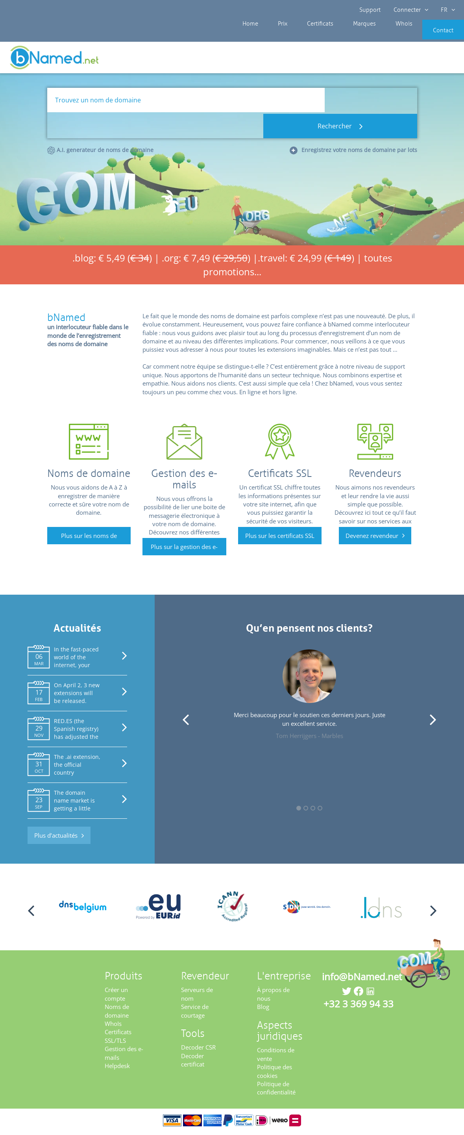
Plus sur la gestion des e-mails (184, 551)
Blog (263, 1009)
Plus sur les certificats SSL (279, 538)
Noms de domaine (117, 1013)
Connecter (410, 10)
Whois (377, 35)
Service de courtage (195, 1013)
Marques (344, 35)
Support (370, 9)
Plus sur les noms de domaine (89, 540)
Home (249, 35)
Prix (275, 35)
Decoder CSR (198, 1050)
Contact (431, 35)
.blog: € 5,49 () (112, 260)
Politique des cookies (274, 1074)
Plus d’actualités (56, 838)
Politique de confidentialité (276, 1091)
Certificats (306, 35)
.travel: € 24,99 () (306, 260)
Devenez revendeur (372, 538)
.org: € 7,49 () (206, 260)
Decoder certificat (192, 1062)
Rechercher (371, 103)
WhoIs (113, 1026)
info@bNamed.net (362, 979)
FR (447, 10)
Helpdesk (117, 1068)
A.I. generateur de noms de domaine (100, 127)
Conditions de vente (275, 1057)
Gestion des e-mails (124, 1056)
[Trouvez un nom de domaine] (186, 103)
